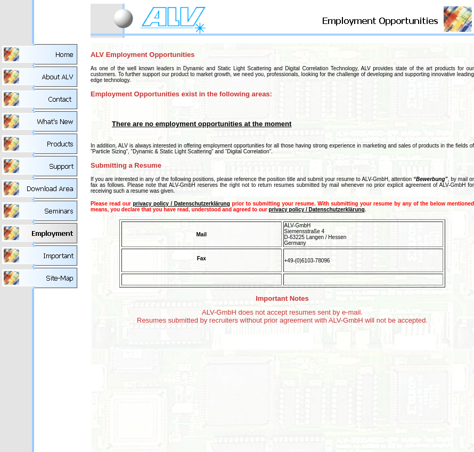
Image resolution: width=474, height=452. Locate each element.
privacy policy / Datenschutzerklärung (181, 204)
